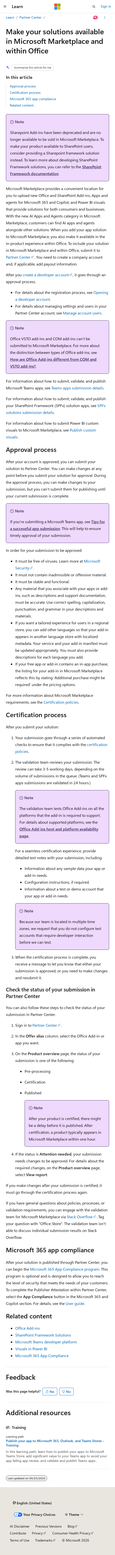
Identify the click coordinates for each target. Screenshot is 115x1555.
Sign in (106, 6)
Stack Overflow (80, 1216)
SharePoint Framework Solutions (43, 1335)
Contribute (18, 1533)
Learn (10, 17)
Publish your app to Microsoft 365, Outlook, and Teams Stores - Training (55, 1443)
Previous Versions (48, 1526)
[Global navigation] (5, 6)
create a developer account (46, 274)
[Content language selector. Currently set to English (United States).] (32, 1503)
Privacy (37, 1533)
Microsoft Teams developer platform (46, 1341)
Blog (71, 1526)
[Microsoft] (57, 6)
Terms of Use (19, 1540)
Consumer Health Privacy (71, 1533)
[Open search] (94, 6)
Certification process (25, 92)
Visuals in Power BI (31, 1348)
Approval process (23, 86)
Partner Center (30, 17)
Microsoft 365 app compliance (33, 98)
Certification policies (60, 702)
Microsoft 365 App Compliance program (64, 1269)
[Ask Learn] (96, 18)
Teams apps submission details (77, 387)
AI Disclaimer (19, 1526)
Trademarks (43, 1540)
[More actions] (105, 18)
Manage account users (82, 312)
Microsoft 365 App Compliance (42, 1355)
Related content (22, 105)
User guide (75, 1303)
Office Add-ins (27, 1328)
